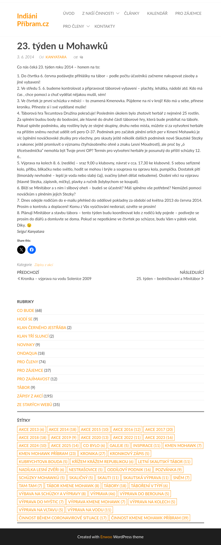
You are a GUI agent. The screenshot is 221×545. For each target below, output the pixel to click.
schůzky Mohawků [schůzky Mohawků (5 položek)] (42, 477)
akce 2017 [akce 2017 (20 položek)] (159, 429)
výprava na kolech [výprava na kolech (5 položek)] (152, 501)
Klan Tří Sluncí (33, 336)
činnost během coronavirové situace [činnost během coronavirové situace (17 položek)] (62, 517)
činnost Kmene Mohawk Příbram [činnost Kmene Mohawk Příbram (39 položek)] (149, 517)
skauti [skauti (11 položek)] (107, 477)
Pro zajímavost (33, 378)
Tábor (23, 387)
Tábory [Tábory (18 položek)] (115, 485)
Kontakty (105, 26)
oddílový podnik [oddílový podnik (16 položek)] (129, 469)
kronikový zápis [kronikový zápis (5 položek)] (129, 453)
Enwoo (106, 536)
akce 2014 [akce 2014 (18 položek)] (62, 429)
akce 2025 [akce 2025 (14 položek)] (64, 445)
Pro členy (73, 26)
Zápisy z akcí (44, 264)
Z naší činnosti (98, 13)
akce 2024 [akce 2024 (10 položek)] (32, 445)
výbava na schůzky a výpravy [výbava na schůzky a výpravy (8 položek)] (52, 493)
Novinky (26, 344)
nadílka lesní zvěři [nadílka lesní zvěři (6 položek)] (41, 469)
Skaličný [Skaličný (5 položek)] (81, 477)
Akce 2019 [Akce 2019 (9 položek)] (63, 437)
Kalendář (157, 13)
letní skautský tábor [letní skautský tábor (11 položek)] (164, 461)
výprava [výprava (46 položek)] (102, 493)
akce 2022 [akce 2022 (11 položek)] (126, 437)
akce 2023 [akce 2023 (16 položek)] (159, 437)
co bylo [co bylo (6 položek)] (94, 445)
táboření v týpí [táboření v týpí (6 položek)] (149, 485)
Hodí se (25, 319)
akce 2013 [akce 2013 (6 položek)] (31, 429)
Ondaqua (27, 353)
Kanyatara (56, 57)
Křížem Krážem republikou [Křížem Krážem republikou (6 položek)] (102, 461)
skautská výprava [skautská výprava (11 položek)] (145, 477)
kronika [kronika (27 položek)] (92, 453)
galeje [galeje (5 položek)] (119, 445)
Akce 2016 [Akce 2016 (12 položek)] (126, 429)
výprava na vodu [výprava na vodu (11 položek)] (89, 509)
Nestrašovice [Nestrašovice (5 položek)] (86, 469)
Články (131, 13)
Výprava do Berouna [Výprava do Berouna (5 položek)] (144, 493)
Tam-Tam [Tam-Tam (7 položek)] (30, 485)
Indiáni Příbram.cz (33, 20)
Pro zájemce (188, 13)
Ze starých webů (34, 404)
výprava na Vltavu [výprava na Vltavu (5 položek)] (41, 509)
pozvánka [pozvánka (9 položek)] (168, 469)
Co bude (25, 310)
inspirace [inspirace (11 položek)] (146, 445)
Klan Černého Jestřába (41, 327)
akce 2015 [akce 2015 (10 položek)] (95, 429)
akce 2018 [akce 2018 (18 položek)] (32, 437)
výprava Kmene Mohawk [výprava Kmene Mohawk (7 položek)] (96, 501)
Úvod (69, 13)
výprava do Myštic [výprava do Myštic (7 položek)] (41, 501)
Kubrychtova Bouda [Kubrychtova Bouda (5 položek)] (43, 461)
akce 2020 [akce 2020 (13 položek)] (95, 437)
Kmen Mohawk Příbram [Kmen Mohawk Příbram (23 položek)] (47, 453)
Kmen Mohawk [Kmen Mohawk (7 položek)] (183, 445)
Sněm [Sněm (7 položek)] (181, 477)
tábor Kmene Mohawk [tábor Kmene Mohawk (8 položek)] (72, 485)
